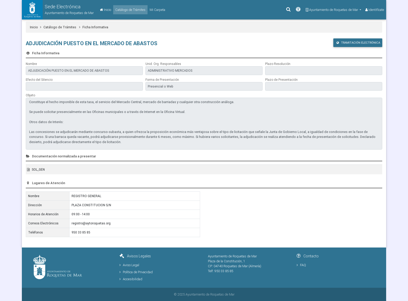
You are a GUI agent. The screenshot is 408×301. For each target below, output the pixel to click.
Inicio (34, 27)
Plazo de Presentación (281, 80)
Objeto (30, 95)
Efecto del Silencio (39, 80)
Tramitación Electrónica (358, 42)
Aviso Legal (129, 265)
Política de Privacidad (136, 272)
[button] (58, 9)
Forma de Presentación (162, 80)
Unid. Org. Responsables (163, 64)
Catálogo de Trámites (61, 27)
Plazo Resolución (277, 64)
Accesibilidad (130, 279)
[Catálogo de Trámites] (130, 9)
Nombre (31, 64)
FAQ (301, 265)
